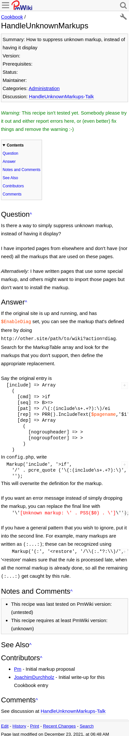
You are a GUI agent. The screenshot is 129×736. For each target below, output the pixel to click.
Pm (18, 665)
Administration (44, 88)
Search (87, 722)
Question (10, 153)
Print (34, 722)
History (19, 722)
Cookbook (12, 17)
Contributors (13, 186)
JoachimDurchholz (34, 674)
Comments (12, 194)
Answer (9, 161)
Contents (15, 145)
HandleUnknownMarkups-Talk (61, 96)
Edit (4, 722)
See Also (10, 178)
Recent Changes (59, 722)
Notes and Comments (21, 169)
